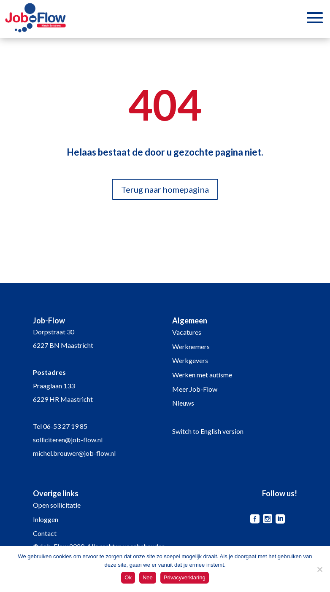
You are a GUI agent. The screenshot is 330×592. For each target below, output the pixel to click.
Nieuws (183, 403)
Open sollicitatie (57, 505)
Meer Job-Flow (194, 389)
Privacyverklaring (185, 577)
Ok (128, 577)
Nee (148, 577)
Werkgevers (190, 360)
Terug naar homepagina (165, 189)
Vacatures (186, 332)
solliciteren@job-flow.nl (68, 440)
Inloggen (45, 519)
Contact (45, 533)
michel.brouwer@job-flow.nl (74, 453)
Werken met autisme (202, 375)
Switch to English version (207, 431)
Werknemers (191, 346)
